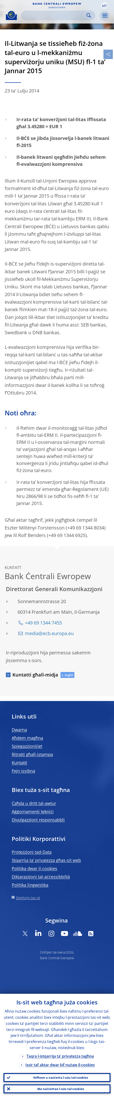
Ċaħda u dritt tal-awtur (34, 803)
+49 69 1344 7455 (43, 623)
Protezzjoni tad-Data (32, 852)
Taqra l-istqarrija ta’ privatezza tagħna (60, 1056)
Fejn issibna (23, 771)
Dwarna (19, 729)
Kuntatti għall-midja (35, 675)
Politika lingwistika (30, 885)
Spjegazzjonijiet (27, 746)
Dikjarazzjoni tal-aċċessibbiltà (41, 876)
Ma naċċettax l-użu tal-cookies (60, 1089)
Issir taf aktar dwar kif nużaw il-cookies (60, 1064)
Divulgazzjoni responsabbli (38, 820)
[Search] (54, 15)
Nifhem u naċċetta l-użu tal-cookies (60, 1077)
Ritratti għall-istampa (32, 754)
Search (89, 15)
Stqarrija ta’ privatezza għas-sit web (46, 860)
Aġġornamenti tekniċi (33, 811)
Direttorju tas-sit (28, 897)
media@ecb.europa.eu (49, 633)
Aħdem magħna (27, 738)
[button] (104, 5)
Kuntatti (19, 762)
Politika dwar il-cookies (34, 868)
